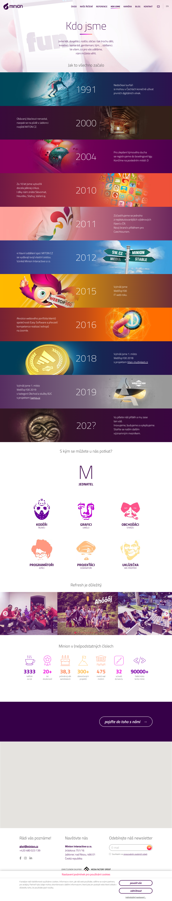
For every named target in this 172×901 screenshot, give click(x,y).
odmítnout (135, 891)
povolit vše (135, 883)
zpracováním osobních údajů (135, 854)
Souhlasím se (128, 854)
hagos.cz (35, 398)
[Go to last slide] (5, 613)
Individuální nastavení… (136, 897)
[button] (86, 791)
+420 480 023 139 (29, 850)
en (167, 6)
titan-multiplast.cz (137, 362)
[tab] (75, 633)
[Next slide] (166, 613)
